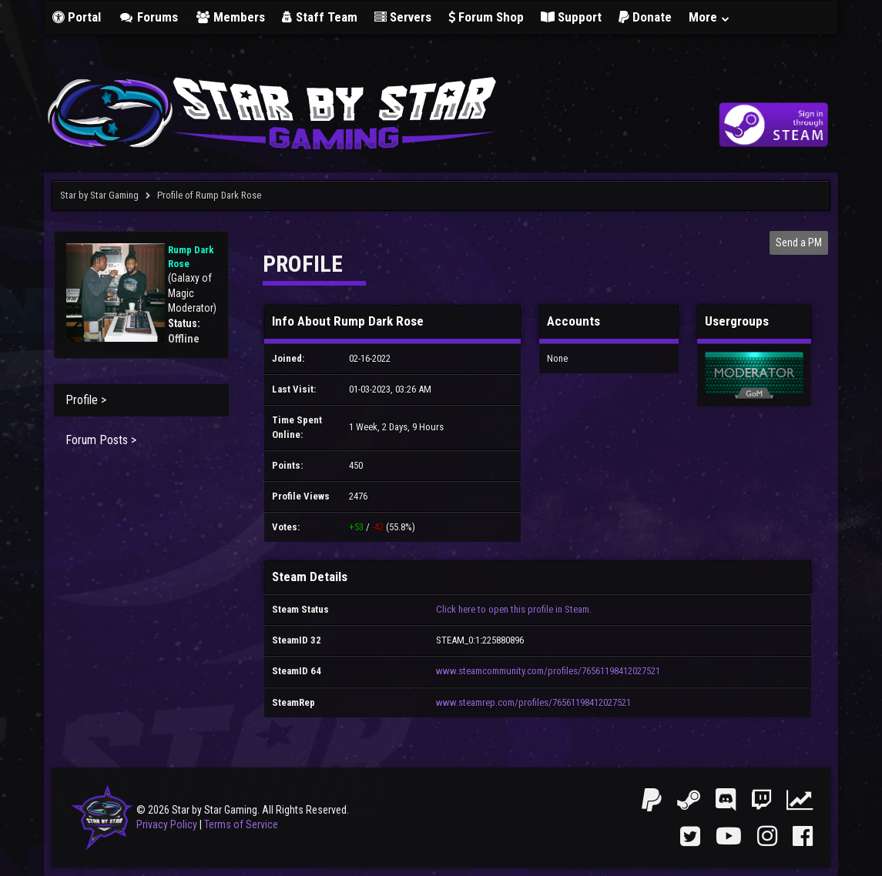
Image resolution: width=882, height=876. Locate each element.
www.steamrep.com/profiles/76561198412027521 (533, 702)
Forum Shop (486, 17)
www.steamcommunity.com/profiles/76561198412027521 (548, 671)
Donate (645, 17)
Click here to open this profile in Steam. (514, 609)
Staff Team (319, 17)
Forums (148, 17)
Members (230, 17)
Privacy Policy (166, 824)
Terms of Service (241, 824)
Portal (76, 17)
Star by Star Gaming (99, 195)
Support (571, 17)
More (709, 17)
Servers (402, 17)
